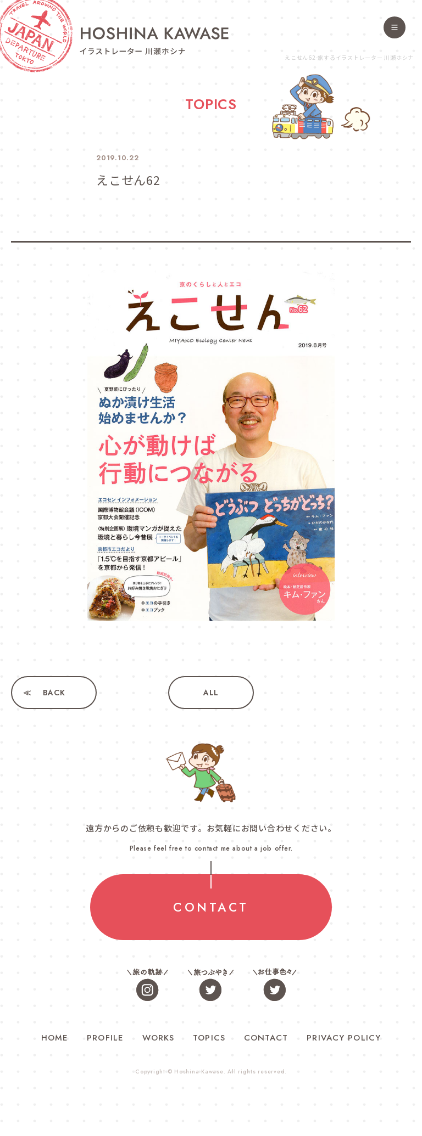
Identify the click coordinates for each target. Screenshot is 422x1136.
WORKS (158, 1038)
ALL (211, 692)
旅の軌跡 (148, 984)
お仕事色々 (274, 984)
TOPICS (209, 1038)
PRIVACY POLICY (344, 1038)
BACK (54, 692)
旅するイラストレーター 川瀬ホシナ (154, 41)
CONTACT (211, 907)
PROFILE (105, 1038)
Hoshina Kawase (199, 1071)
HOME (55, 1038)
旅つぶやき (211, 984)
